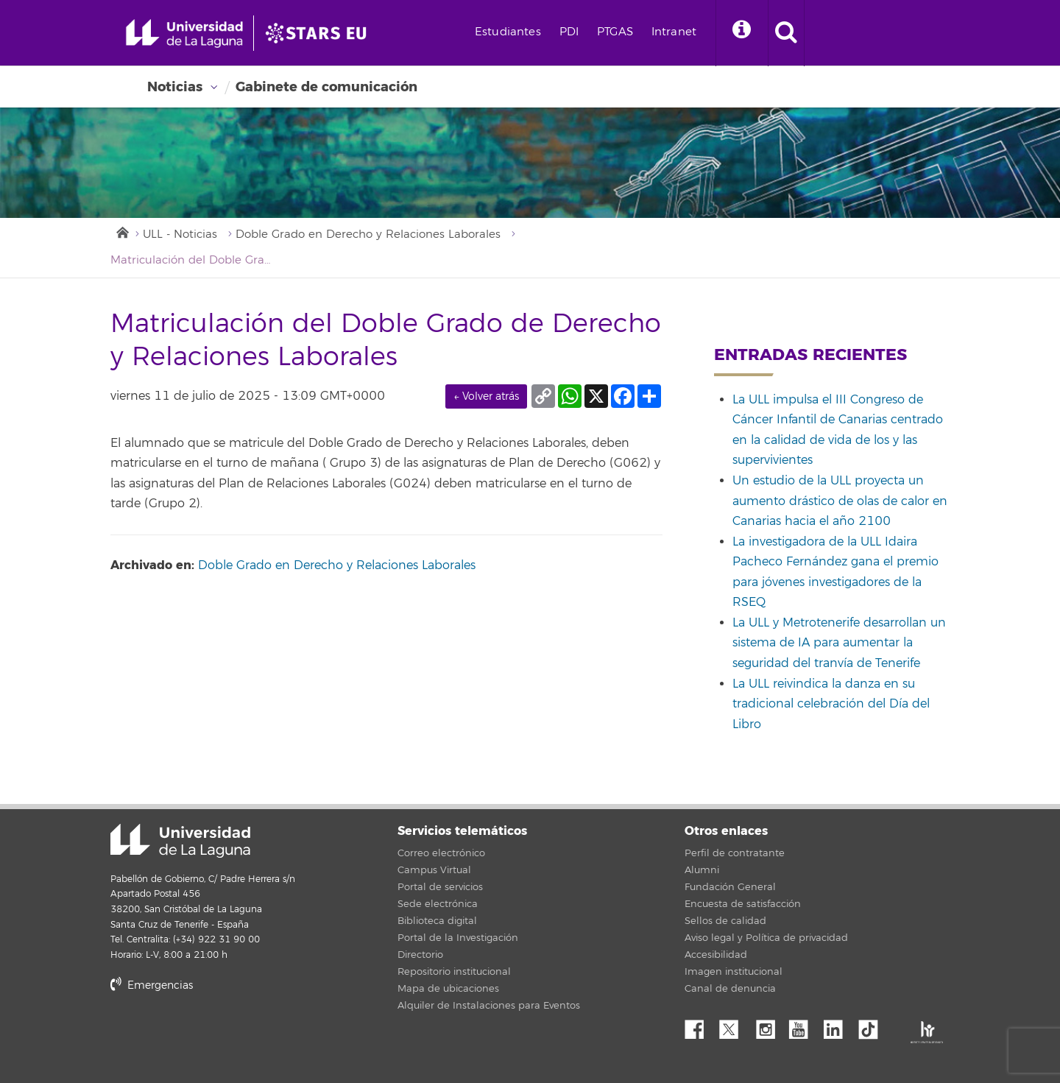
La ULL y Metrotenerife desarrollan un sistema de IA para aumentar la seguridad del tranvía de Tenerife (839, 643)
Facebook (700, 1026)
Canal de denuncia (730, 989)
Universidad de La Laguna (180, 841)
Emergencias (151, 985)
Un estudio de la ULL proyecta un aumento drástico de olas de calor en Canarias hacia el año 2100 (839, 501)
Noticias (174, 87)
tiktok (873, 1026)
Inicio (121, 231)
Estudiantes (508, 32)
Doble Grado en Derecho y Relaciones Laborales (368, 234)
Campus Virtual (434, 870)
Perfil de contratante (735, 853)
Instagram (769, 1026)
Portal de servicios (440, 887)
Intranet (673, 32)
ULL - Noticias (180, 234)
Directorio (420, 955)
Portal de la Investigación (458, 938)
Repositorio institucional (454, 972)
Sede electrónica (438, 904)
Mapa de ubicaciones (448, 989)
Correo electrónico (441, 853)
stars (220, 1035)
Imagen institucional (733, 972)
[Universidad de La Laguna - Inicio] (189, 33)
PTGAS (615, 32)
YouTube (803, 1026)
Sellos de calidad (725, 921)
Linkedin (838, 1026)
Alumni (702, 870)
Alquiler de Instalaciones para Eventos (489, 1006)
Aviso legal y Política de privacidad (766, 938)
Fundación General (730, 887)
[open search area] (786, 33)
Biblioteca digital (437, 921)
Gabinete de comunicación (326, 87)
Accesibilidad (716, 955)
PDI (569, 32)
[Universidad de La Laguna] (320, 33)
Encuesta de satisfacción (743, 904)
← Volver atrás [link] (486, 396)
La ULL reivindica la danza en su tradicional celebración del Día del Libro (831, 704)
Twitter (734, 1026)
